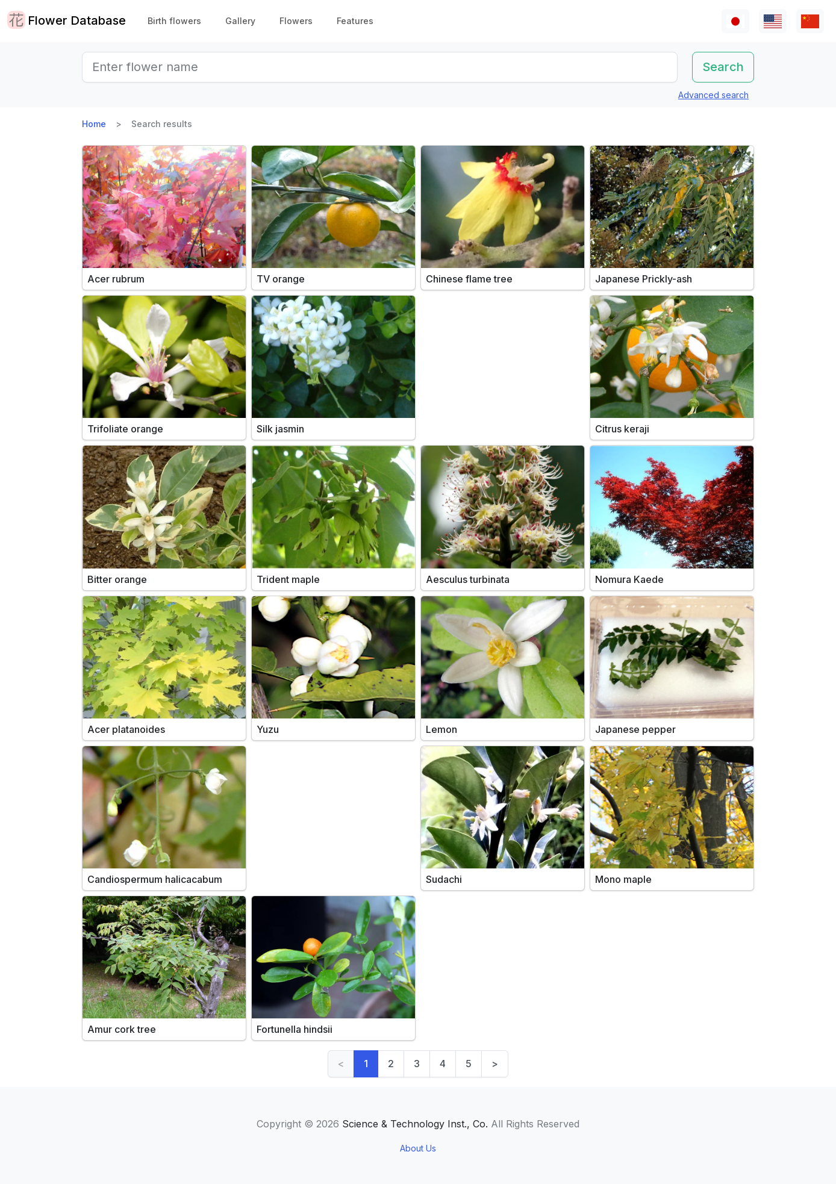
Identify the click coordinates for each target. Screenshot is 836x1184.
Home (94, 124)
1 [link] (366, 1064)
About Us (418, 1148)
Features (355, 21)
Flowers (296, 21)
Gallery (240, 21)
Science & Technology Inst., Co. (415, 1124)
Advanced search (713, 95)
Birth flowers (174, 21)
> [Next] (494, 1064)
